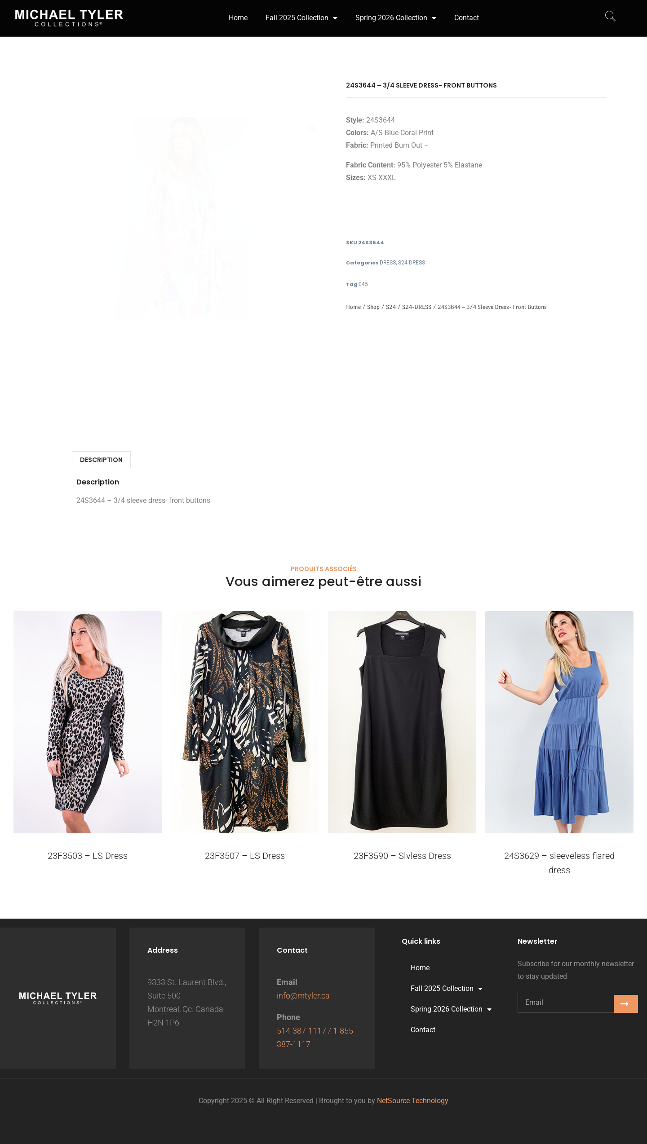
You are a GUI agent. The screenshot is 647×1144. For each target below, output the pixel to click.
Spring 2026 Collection (451, 1009)
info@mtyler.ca (303, 995)
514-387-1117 (301, 1030)
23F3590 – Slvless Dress (402, 855)
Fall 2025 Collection (447, 989)
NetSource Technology (412, 1100)
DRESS (388, 263)
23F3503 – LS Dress (88, 855)
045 (363, 284)
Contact (423, 1029)
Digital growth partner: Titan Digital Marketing (323, 1133)
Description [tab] (101, 459)
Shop (373, 307)
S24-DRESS (411, 263)
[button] (312, 129)
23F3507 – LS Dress (245, 855)
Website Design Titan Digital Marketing (324, 1120)
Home (353, 307)
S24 (391, 307)
